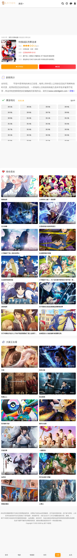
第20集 (67, 129)
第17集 (10, 129)
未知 (27, 91)
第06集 (29, 112)
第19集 (48, 129)
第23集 (48, 135)
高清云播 (21, 101)
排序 (73, 100)
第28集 (67, 141)
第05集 (10, 112)
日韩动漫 (15, 37)
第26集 (29, 141)
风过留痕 (42, 397)
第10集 (29, 118)
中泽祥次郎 (44, 59)
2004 (36, 49)
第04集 (67, 107)
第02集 (29, 107)
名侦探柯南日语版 (45, 253)
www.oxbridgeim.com (58, 91)
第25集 (10, 141)
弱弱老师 (4, 199)
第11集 (48, 118)
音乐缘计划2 (5, 423)
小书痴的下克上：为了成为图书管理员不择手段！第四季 (57, 280)
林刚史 (31, 56)
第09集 (10, 118)
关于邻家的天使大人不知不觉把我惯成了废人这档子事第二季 (21, 333)
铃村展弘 (51, 59)
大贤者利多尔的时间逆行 (47, 226)
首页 (10, 37)
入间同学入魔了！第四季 (47, 199)
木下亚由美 (44, 56)
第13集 (10, 124)
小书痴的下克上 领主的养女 (10, 253)
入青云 (41, 504)
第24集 (67, 135)
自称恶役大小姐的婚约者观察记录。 (51, 333)
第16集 (67, 124)
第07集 (48, 112)
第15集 (48, 124)
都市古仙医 (43, 423)
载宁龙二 (26, 56)
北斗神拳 (4, 226)
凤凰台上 (4, 397)
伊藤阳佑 (37, 56)
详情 (72, 91)
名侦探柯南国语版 (7, 280)
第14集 (29, 124)
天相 (2, 370)
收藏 (57, 67)
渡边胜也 (26, 59)
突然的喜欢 (5, 504)
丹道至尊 (4, 450)
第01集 (10, 107)
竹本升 (31, 59)
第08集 (67, 112)
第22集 (29, 135)
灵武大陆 (42, 370)
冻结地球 (4, 307)
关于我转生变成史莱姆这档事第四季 (51, 307)
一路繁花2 (42, 450)
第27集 (48, 141)
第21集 (10, 135)
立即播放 (19, 67)
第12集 (67, 118)
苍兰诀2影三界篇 (44, 477)
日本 (31, 49)
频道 (21, 4)
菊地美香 (51, 56)
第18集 (29, 129)
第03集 (48, 107)
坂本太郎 (37, 59)
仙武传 (3, 477)
